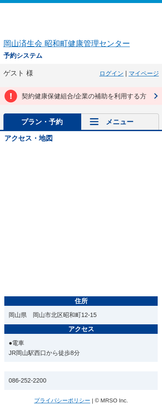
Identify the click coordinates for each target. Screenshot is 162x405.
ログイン (111, 73)
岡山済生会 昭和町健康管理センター (66, 43)
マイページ (144, 73)
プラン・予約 (42, 122)
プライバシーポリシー (62, 400)
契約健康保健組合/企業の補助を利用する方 (84, 96)
